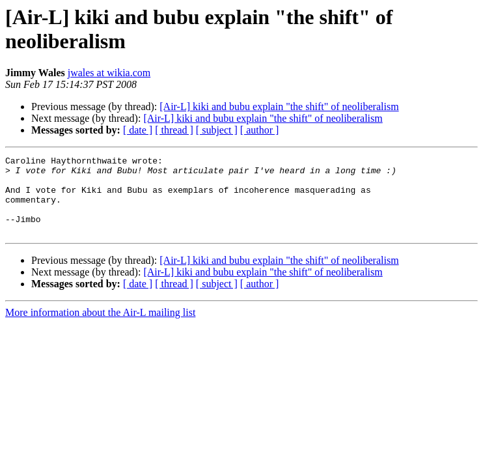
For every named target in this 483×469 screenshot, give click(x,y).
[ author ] (259, 129)
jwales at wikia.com (109, 72)
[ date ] (137, 129)
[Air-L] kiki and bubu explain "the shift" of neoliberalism (278, 106)
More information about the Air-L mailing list (100, 328)
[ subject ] (217, 129)
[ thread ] (174, 129)
